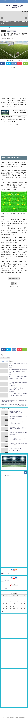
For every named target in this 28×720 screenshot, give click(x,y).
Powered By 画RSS (6, 475)
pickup (14, 31)
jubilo (9, 31)
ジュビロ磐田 (4, 361)
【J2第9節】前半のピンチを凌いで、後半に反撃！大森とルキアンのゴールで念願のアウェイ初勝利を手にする (14, 405)
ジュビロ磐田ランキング (6, 588)
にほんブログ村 (5, 573)
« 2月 (2, 611)
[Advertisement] (14, 82)
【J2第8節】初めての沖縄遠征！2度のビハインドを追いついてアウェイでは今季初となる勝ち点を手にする (14, 401)
